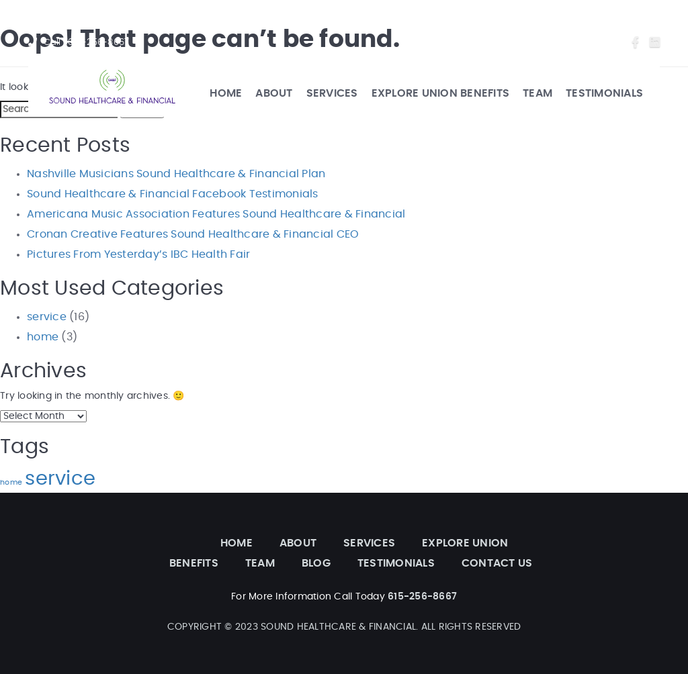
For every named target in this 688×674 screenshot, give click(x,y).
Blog (553, 42)
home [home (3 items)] (11, 482)
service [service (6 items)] (60, 479)
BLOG (316, 563)
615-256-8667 (98, 42)
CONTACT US (497, 563)
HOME (226, 93)
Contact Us (596, 42)
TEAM (537, 93)
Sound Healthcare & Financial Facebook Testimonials (172, 194)
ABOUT (273, 93)
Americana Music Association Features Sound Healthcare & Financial (216, 214)
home (42, 337)
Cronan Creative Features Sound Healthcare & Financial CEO (193, 234)
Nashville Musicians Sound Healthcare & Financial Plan (176, 173)
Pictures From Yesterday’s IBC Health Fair (138, 254)
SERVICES (332, 93)
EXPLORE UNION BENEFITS (441, 93)
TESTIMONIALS (604, 93)
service (47, 316)
